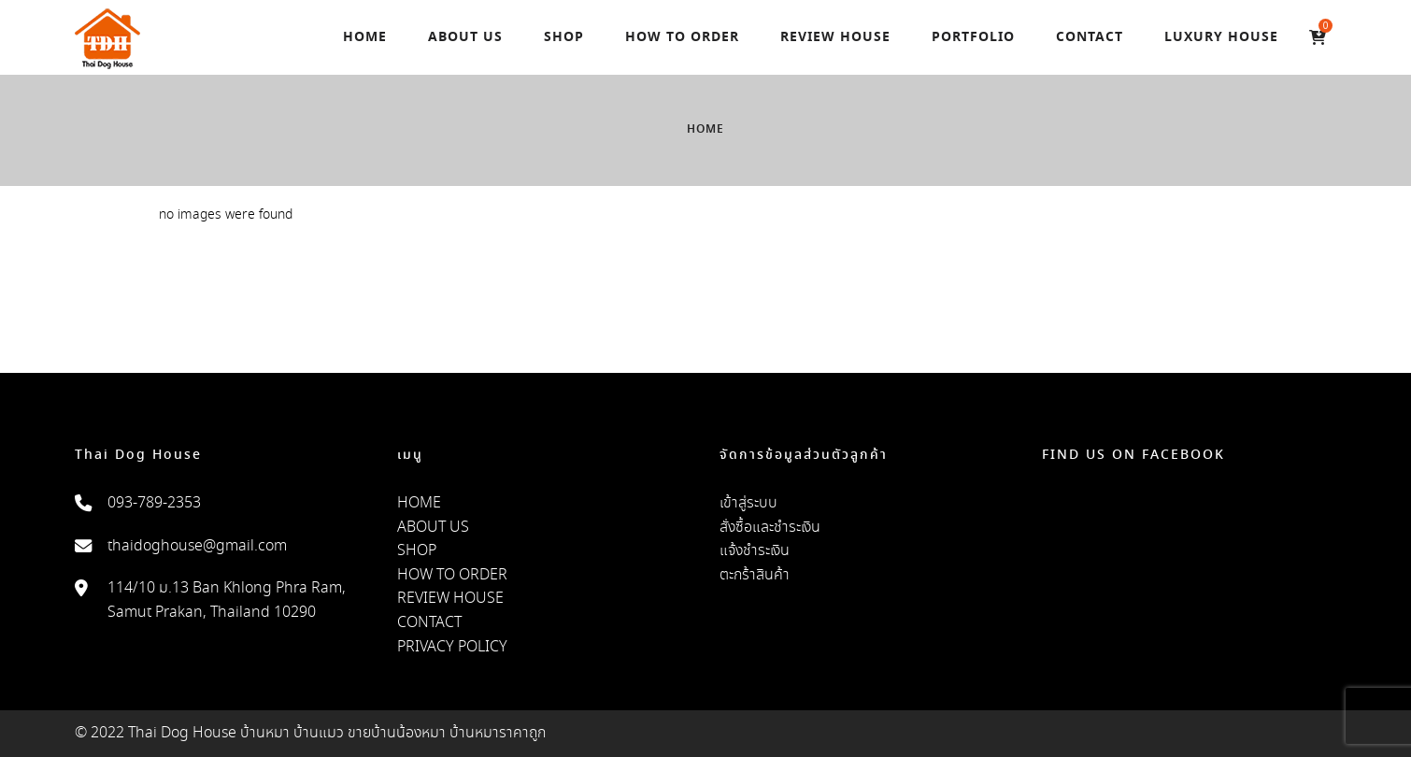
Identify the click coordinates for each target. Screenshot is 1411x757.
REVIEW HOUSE (450, 598)
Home (705, 129)
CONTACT (429, 623)
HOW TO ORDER (452, 575)
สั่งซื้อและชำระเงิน (770, 527)
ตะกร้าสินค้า (755, 575)
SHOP (416, 551)
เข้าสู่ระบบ (748, 503)
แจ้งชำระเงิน (755, 551)
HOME (419, 503)
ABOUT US (433, 527)
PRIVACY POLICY (452, 647)
